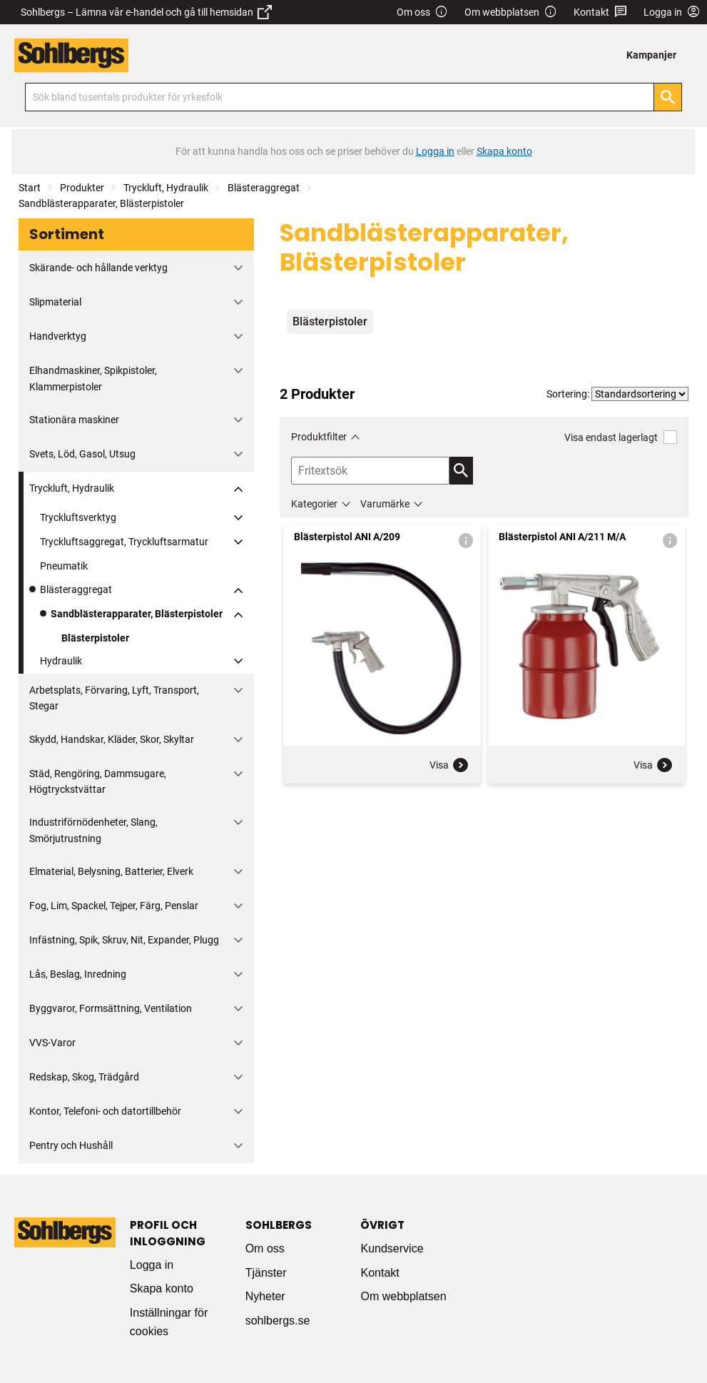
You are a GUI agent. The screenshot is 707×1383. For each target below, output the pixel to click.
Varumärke (385, 504)
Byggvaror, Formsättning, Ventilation (110, 1008)
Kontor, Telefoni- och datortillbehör (105, 1111)
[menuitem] (655, 55)
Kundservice (391, 1248)
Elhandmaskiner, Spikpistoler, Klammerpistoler (93, 378)
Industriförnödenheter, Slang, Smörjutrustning (93, 830)
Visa (449, 765)
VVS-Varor (52, 1042)
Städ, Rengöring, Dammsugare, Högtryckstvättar (97, 781)
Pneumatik (64, 566)
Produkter (82, 187)
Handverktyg (57, 336)
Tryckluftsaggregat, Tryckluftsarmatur (124, 541)
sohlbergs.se (277, 1320)
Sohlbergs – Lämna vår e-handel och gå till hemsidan (146, 12)
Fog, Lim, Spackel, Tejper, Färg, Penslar (113, 905)
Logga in (151, 1265)
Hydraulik (61, 661)
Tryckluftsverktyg (78, 517)
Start (30, 187)
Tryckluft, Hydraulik (165, 187)
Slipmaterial (55, 302)
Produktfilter (319, 437)
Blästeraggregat (264, 187)
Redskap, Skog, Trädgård (84, 1077)
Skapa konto (161, 1288)
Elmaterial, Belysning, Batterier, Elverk (111, 871)
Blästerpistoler (95, 638)
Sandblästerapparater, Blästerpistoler (101, 203)
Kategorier (314, 504)
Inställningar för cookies (169, 1322)
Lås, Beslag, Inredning (77, 974)
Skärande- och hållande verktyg (98, 267)
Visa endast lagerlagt (620, 437)
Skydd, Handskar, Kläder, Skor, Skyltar (111, 739)
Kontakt (600, 12)
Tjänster (266, 1273)
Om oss (422, 12)
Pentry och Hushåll (71, 1145)
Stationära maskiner (74, 419)
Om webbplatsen (510, 12)
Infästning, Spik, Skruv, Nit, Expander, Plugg (124, 940)
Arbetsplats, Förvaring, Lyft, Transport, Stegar (114, 697)
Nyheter (265, 1296)
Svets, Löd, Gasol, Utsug (82, 454)
